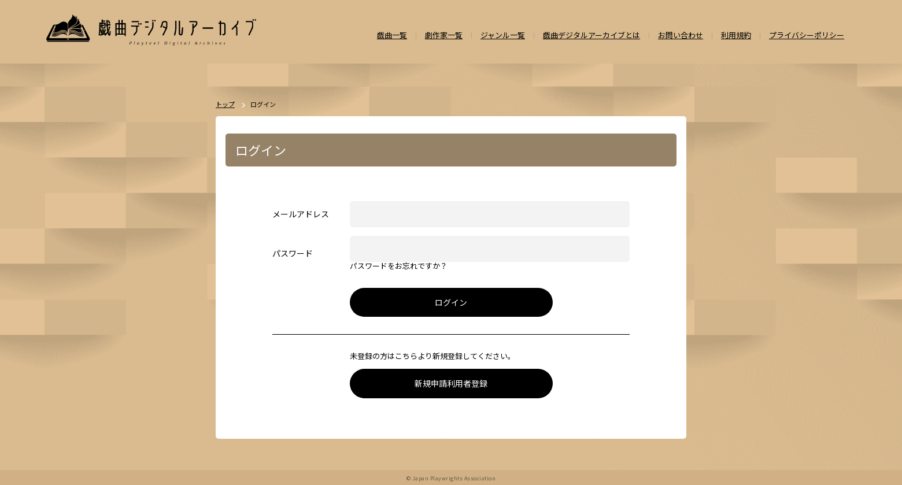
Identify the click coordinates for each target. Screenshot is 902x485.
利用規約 (736, 35)
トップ (225, 104)
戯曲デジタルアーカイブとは (591, 35)
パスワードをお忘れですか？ (399, 266)
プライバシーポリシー (806, 35)
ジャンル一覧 (502, 35)
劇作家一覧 (444, 35)
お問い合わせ (680, 35)
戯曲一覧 (392, 35)
